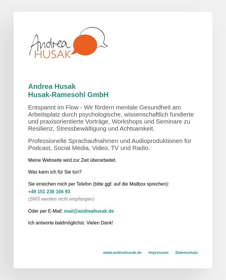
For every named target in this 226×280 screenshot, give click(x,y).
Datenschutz (186, 252)
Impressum (158, 252)
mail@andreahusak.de (89, 211)
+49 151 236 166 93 (49, 191)
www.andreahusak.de (122, 252)
